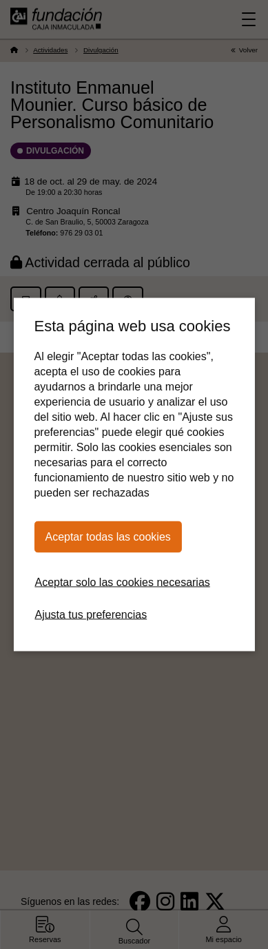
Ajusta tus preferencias (90, 614)
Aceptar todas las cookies (107, 537)
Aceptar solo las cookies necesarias (121, 582)
